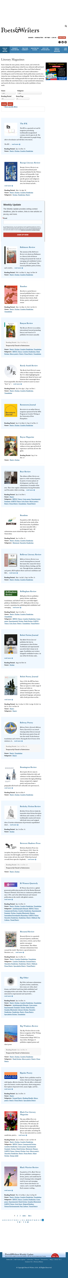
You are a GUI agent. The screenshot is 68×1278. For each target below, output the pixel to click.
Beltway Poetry (26, 722)
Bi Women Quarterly (29, 883)
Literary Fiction (23, 1010)
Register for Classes (35, 49)
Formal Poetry (31, 961)
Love (27, 1151)
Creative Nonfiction (26, 151)
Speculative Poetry (20, 966)
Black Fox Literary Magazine (28, 1113)
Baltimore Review (27, 247)
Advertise (30, 1259)
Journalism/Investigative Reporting (16, 915)
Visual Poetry (31, 504)
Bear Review (25, 471)
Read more (15, 144)
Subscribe (62, 37)
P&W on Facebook (59, 42)
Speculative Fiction (10, 1014)
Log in (54, 37)
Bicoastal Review (27, 931)
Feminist (7, 501)
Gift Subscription (19, 1259)
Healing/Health (28, 1098)
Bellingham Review (28, 591)
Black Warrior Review (29, 1167)
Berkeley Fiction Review (30, 806)
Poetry (12, 151)
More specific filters (11, 107)
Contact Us (28, 1261)
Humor (32, 913)
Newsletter (39, 37)
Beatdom (24, 515)
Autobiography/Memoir (20, 908)
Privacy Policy (38, 1261)
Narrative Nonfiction (26, 543)
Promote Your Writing (15, 49)
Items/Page (19, 96)
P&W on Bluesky (62, 42)
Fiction (17, 151)
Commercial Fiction (11, 911)
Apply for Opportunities (45, 49)
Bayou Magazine (27, 437)
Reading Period (6, 96)
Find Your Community (25, 49)
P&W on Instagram (65, 42)
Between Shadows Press (30, 843)
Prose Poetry (28, 354)
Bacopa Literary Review (30, 162)
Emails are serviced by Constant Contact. (30, 229)
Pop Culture (24, 1206)
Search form (66, 26)
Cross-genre (27, 499)
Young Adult (14, 1156)
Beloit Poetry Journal (29, 676)
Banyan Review (26, 323)
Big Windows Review (29, 1026)
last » (30, 1215)
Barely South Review (29, 365)
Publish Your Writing (5, 50)
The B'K (23, 123)
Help (51, 1259)
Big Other (24, 977)
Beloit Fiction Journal (29, 635)
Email (5, 218)
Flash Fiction (28, 621)
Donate (30, 37)
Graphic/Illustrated (22, 913)
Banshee (23, 286)
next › (24, 1215)
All (28, 1222)
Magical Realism (28, 1204)
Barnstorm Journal (28, 405)
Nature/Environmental (11, 1206)
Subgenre (20, 91)
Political (34, 918)
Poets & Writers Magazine (57, 50)
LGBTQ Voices (16, 501)
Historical (16, 543)
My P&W (47, 37)
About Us (57, 1259)
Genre (3, 91)
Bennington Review (28, 767)
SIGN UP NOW (23, 235)
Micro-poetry (14, 354)
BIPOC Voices (17, 352)
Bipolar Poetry (26, 1073)
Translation (8, 311)
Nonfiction (21, 195)
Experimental (35, 499)
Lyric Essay (25, 501)
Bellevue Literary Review (30, 554)
